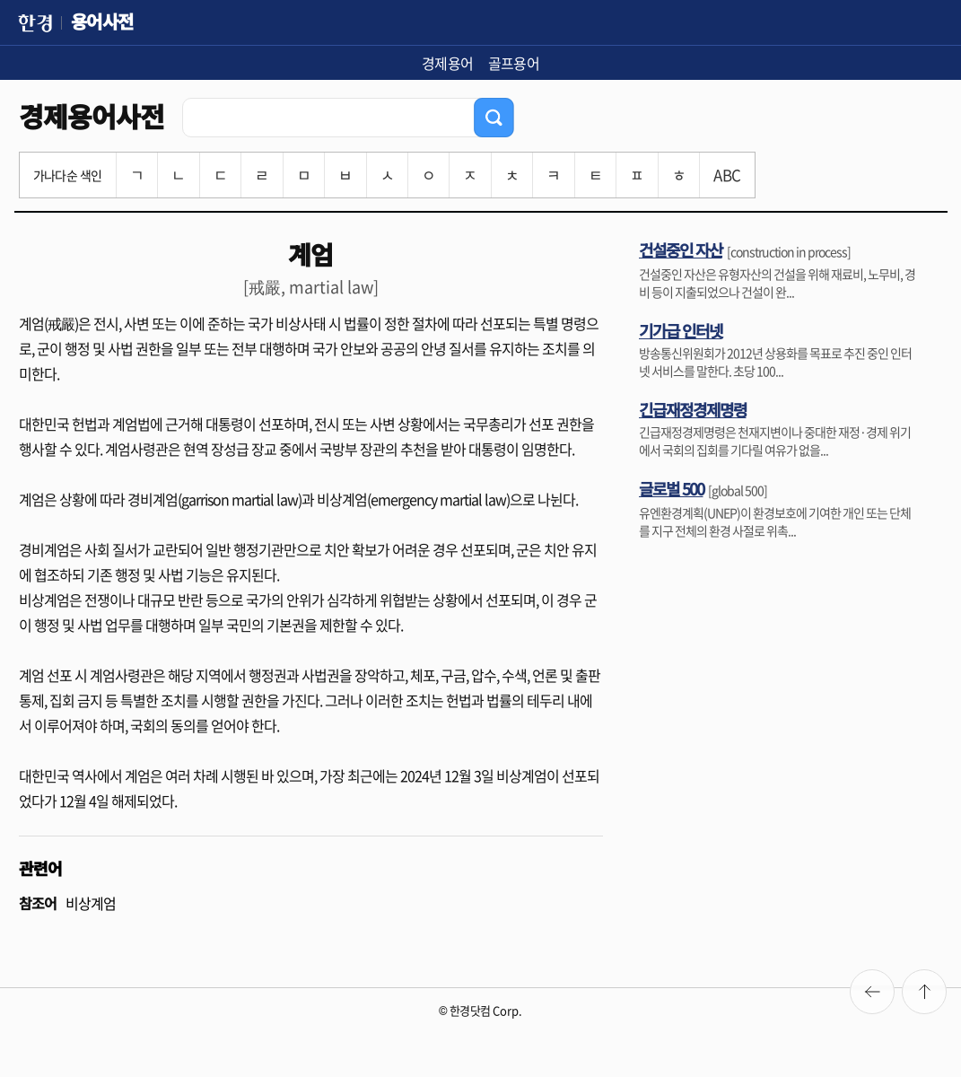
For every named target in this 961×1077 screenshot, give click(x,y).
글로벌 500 (671, 488)
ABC (726, 174)
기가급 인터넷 (680, 330)
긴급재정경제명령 (693, 409)
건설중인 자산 (680, 249)
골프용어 (514, 63)
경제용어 (448, 63)
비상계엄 (91, 903)
